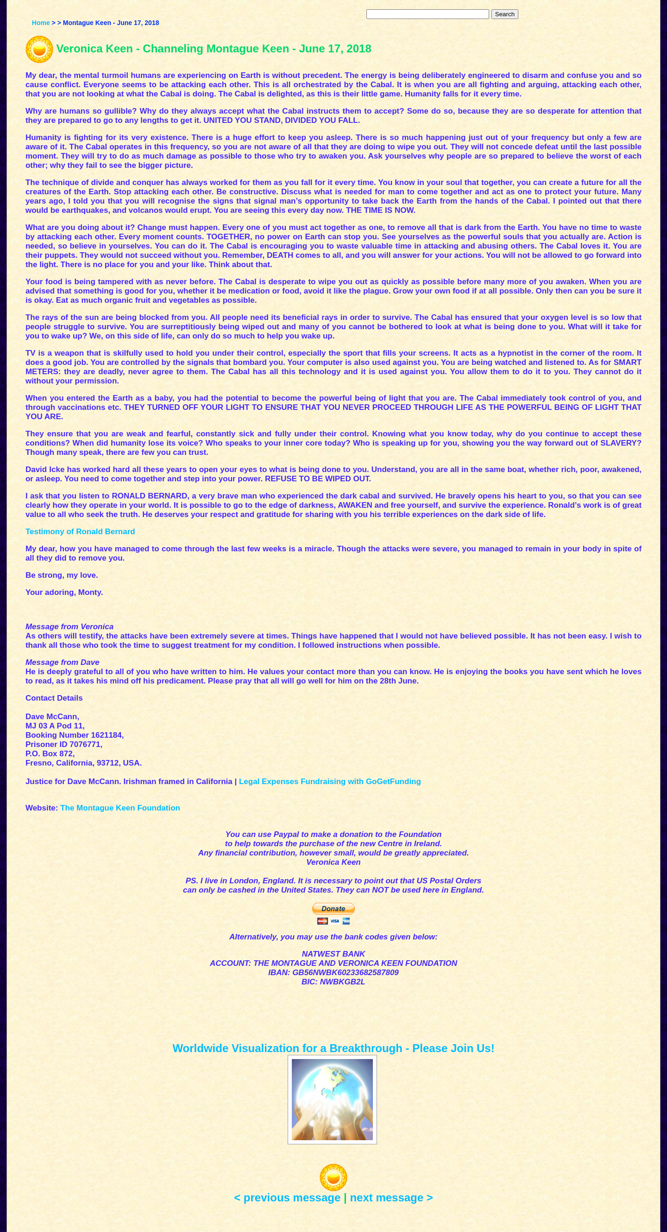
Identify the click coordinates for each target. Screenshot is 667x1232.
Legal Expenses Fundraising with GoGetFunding (330, 781)
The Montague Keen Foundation (120, 808)
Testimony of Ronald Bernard (80, 531)
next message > (391, 1197)
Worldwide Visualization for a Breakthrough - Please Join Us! (333, 1048)
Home (41, 22)
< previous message (287, 1197)
